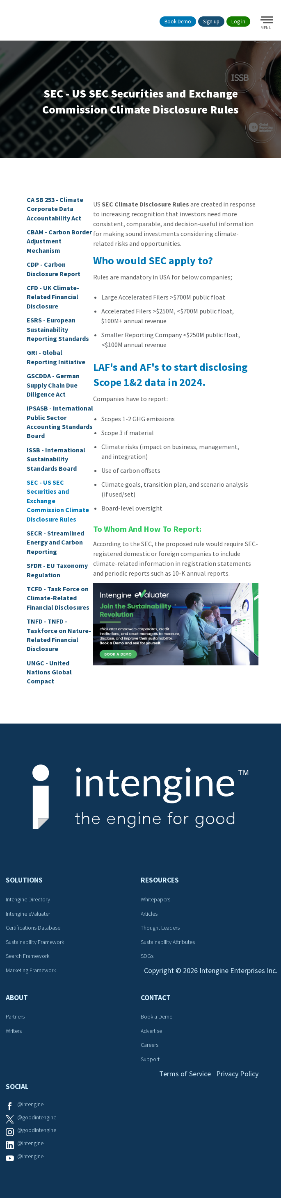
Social (17, 1086)
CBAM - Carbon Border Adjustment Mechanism (59, 241)
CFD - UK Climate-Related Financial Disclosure (53, 297)
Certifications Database (33, 927)
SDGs (147, 956)
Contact (156, 997)
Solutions (24, 880)
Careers (149, 1044)
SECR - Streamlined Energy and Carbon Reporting (55, 542)
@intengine (30, 1104)
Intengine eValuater (28, 913)
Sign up (211, 21)
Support (150, 1059)
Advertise (151, 1031)
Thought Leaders (160, 927)
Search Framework (27, 956)
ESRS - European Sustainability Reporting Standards (58, 329)
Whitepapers (155, 899)
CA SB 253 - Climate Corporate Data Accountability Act (55, 208)
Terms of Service (185, 1073)
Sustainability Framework (35, 942)
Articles (149, 913)
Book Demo (177, 21)
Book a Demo (157, 1016)
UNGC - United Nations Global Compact (49, 672)
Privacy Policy (237, 1073)
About (17, 997)
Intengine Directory (28, 899)
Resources (160, 880)
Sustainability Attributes (168, 942)
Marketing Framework (31, 970)
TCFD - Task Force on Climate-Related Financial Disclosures (58, 598)
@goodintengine (36, 1117)
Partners (15, 1016)
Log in (238, 21)
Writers (14, 1031)
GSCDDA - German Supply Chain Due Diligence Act (53, 385)
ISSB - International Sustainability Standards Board (56, 459)
